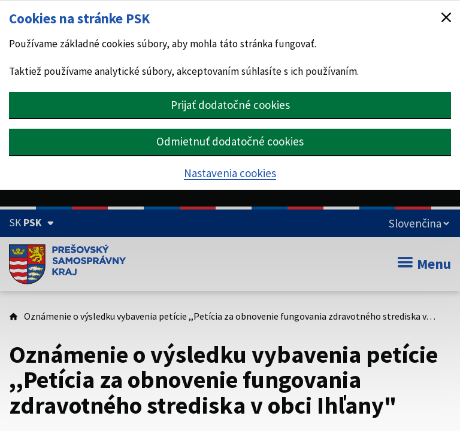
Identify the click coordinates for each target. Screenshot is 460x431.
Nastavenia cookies (230, 173)
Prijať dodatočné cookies (230, 105)
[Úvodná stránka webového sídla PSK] (67, 264)
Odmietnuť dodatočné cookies (230, 141)
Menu (424, 263)
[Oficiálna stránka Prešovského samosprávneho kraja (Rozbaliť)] (31, 222)
